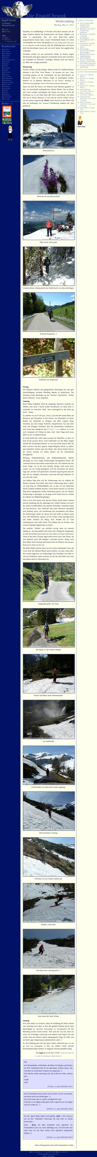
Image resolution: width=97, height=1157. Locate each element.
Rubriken (7, 32)
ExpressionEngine (53, 1154)
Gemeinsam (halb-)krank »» (52, 1056)
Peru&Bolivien (9, 60)
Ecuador (7, 68)
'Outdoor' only (11, 41)
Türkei (6, 58)
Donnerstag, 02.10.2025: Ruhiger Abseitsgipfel (87, 50)
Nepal (6, 70)
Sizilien (6, 49)
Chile (6, 66)
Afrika (6, 64)
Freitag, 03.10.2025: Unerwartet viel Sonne (87, 45)
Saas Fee (7, 84)
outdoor (63, 1053)
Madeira (7, 95)
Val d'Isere (8, 97)
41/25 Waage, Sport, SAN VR (87, 40)
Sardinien (7, 54)
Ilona (55, 1109)
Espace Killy (8, 82)
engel (55, 1137)
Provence (7, 72)
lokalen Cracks (54, 429)
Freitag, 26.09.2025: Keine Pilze (87, 66)
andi (55, 1086)
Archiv (6, 29)
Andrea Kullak (62, 1152)
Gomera (7, 87)
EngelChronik (9, 25)
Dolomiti (7, 89)
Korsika (7, 56)
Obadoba (7, 23)
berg (69, 1053)
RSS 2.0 (7, 39)
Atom (6, 38)
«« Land (37, 1056)
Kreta (6, 91)
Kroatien (7, 51)
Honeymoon (8, 78)
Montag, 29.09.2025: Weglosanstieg (87, 55)
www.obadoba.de (37, 1152)
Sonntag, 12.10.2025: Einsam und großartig (88, 30)
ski (73, 1053)
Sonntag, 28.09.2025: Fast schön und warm (88, 62)
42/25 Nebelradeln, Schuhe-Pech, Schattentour (87, 25)
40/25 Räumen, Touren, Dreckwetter (87, 59)
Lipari (6, 93)
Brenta (6, 74)
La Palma (7, 76)
